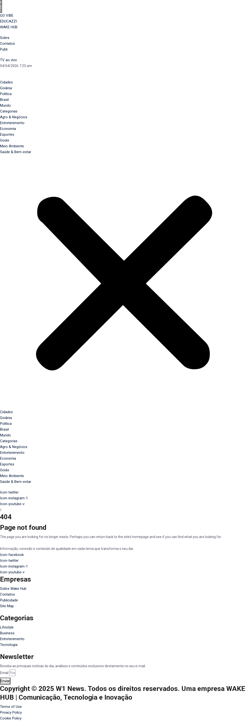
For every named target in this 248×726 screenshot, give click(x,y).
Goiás (4, 140)
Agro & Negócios (13, 117)
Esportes (7, 134)
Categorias (8, 111)
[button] (124, 284)
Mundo (5, 105)
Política (6, 94)
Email (4, 673)
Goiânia (6, 88)
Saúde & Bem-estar (15, 152)
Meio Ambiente (12, 146)
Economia (8, 129)
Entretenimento (12, 123)
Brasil (4, 99)
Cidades (6, 82)
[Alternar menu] (1, 6)
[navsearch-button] (124, 510)
